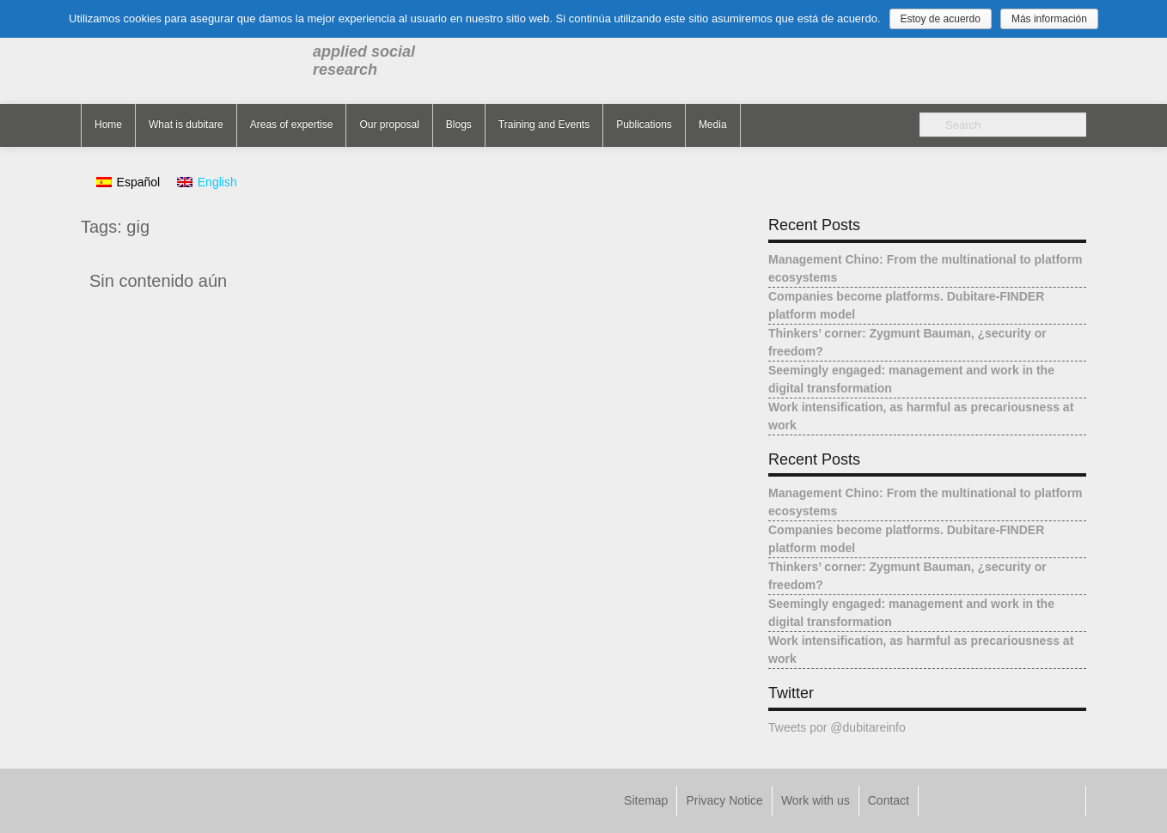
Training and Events (544, 125)
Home (108, 125)
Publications (644, 125)
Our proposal (389, 125)
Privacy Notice (724, 800)
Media (713, 125)
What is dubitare (186, 125)
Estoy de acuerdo (941, 19)
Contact (888, 800)
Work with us (815, 800)
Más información (1049, 19)
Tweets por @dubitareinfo (837, 727)
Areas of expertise (291, 125)
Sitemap (646, 800)
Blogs (459, 125)
